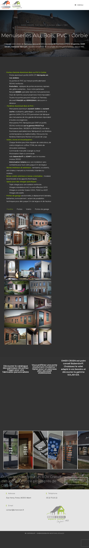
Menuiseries (25, 450)
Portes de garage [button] (42, 209)
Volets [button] (28, 209)
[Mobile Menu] (79, 5)
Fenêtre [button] (10, 209)
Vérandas (11, 450)
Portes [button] (19, 209)
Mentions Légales (56, 533)
